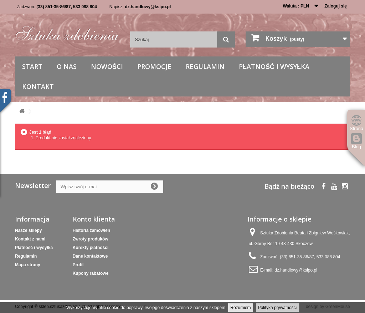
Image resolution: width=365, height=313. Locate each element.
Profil (78, 264)
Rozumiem (240, 307)
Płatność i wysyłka (274, 66)
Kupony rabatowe (91, 273)
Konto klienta (94, 219)
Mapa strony (27, 264)
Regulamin (205, 66)
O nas (67, 66)
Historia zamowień (91, 230)
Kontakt (38, 86)
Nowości (107, 66)
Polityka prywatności (277, 307)
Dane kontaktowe (90, 256)
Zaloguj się (335, 6)
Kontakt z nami (30, 239)
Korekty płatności (91, 247)
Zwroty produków (90, 239)
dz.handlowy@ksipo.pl (148, 6)
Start (32, 66)
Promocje (154, 66)
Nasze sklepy (28, 230)
